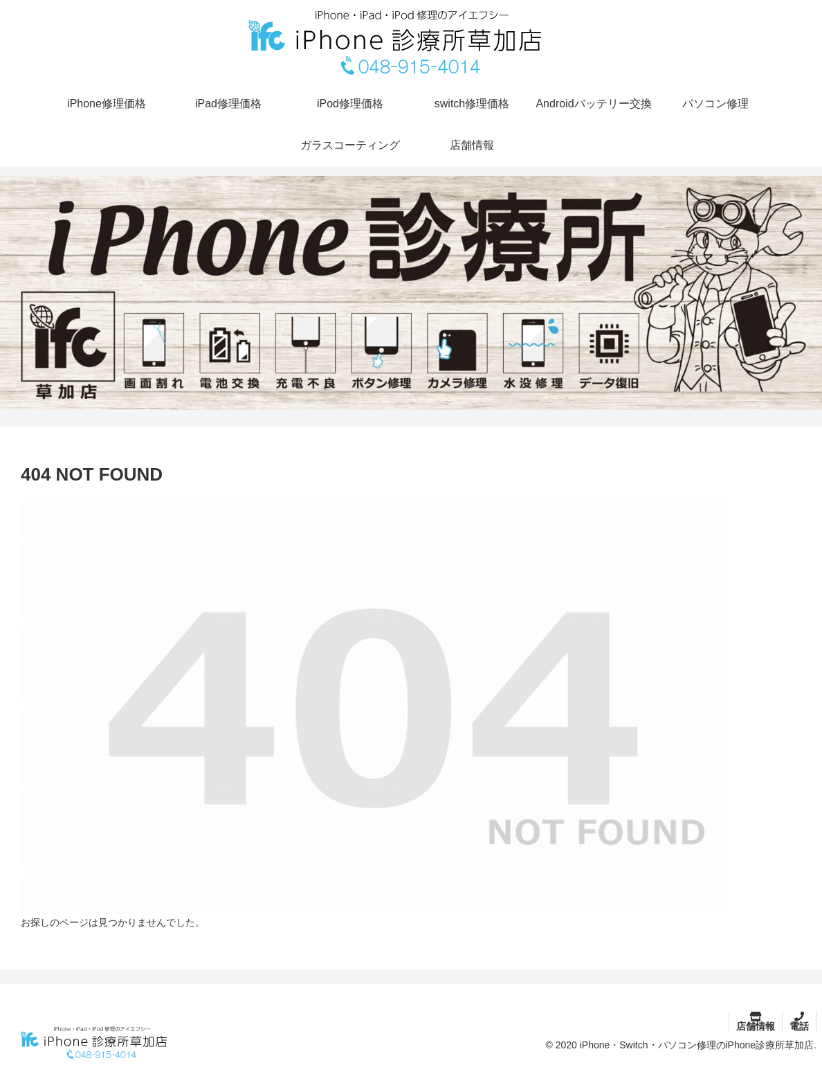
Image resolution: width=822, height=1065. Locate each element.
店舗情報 (755, 1026)
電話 (799, 1026)
